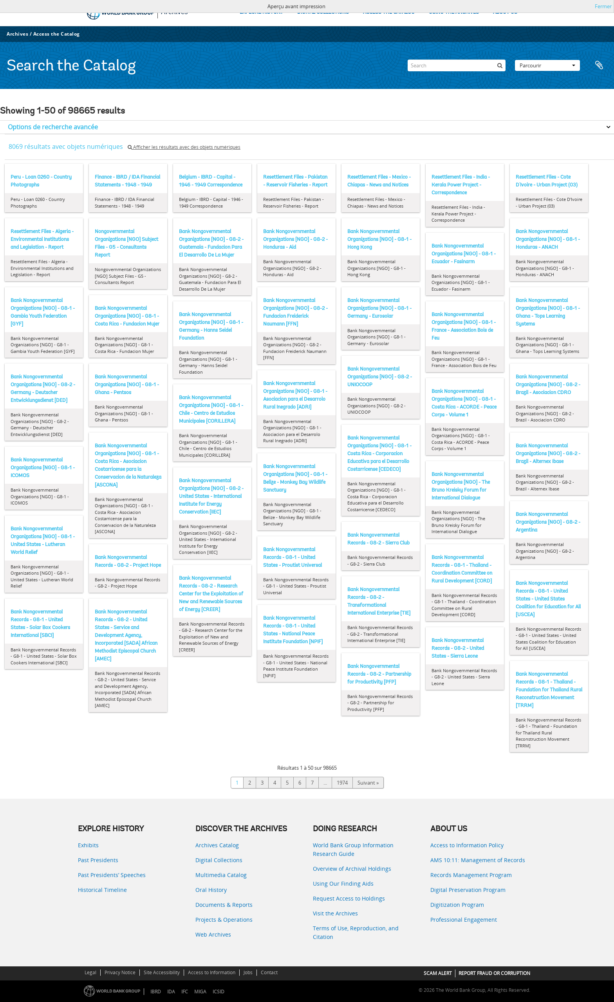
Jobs (248, 972)
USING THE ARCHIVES (454, 12)
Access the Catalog (56, 34)
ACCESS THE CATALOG (389, 12)
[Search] (457, 65)
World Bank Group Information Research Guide (353, 849)
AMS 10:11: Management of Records (477, 860)
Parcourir (547, 65)
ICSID (218, 991)
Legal (90, 972)
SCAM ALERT (438, 973)
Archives (17, 34)
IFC (184, 991)
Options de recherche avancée (53, 127)
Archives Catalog (217, 845)
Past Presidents (98, 860)
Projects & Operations (224, 919)
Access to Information (211, 972)
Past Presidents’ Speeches (112, 875)
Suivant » (368, 782)
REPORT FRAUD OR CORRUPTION (494, 973)
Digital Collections (218, 860)
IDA (171, 991)
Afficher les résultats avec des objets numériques (184, 147)
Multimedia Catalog (221, 875)
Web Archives (213, 934)
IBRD (155, 991)
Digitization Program (457, 904)
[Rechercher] (500, 65)
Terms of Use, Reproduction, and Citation (356, 932)
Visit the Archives (335, 913)
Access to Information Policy (467, 845)
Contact (269, 972)
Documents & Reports (224, 904)
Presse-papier (599, 65)
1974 (342, 782)
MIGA (200, 991)
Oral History (211, 889)
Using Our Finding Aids (343, 883)
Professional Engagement (463, 919)
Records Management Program (471, 875)
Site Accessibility (162, 972)
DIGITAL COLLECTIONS (323, 12)
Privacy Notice (120, 972)
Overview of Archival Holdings (352, 868)
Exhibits (88, 845)
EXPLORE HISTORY (261, 12)
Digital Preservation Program (468, 889)
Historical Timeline (102, 889)
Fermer (603, 6)
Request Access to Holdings (349, 898)
